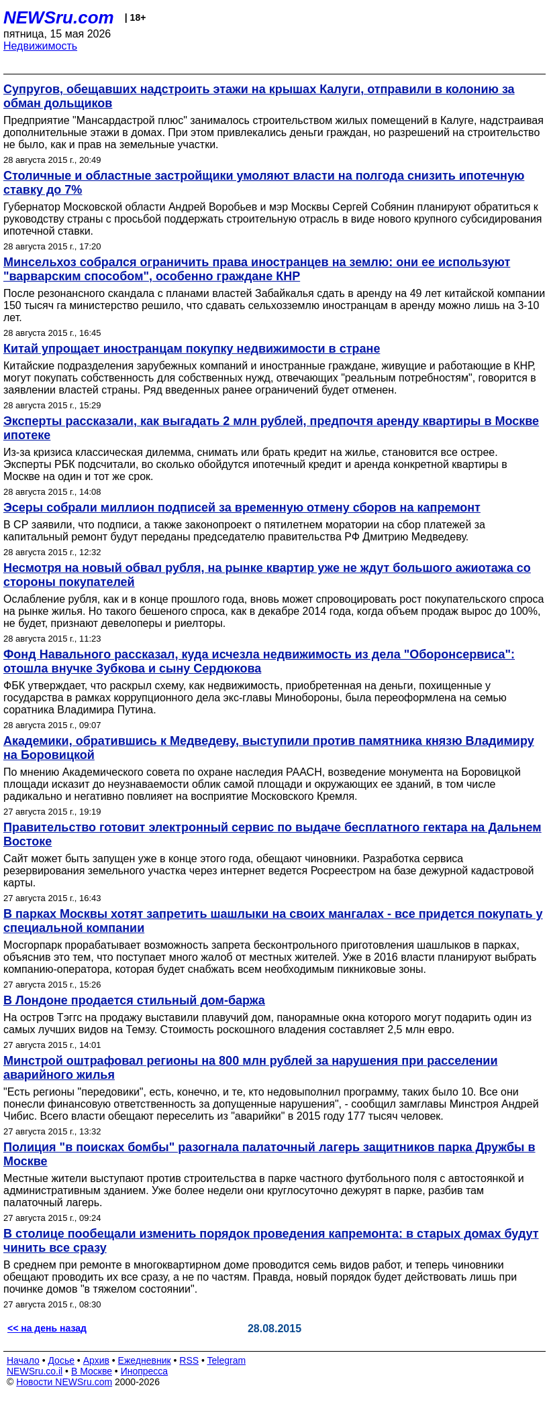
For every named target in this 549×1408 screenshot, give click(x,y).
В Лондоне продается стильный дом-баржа (134, 1000)
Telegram (226, 1360)
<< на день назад (47, 1328)
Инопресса (144, 1371)
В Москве (91, 1371)
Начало (23, 1360)
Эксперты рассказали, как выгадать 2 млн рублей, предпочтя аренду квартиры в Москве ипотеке (271, 428)
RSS (189, 1360)
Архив (96, 1360)
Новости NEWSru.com (64, 1381)
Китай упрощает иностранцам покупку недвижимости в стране (191, 348)
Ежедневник (144, 1360)
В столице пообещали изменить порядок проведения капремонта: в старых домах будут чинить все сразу (271, 1240)
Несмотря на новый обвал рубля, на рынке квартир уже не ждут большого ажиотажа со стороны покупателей (267, 575)
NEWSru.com (58, 17)
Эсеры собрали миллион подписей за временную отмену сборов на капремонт (242, 507)
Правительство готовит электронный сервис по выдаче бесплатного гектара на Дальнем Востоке (272, 834)
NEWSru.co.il (34, 1371)
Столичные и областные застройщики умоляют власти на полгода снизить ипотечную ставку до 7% (263, 182)
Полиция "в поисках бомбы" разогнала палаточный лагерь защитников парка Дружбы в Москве (269, 1154)
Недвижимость (40, 46)
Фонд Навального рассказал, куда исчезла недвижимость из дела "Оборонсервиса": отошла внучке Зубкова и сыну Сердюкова (259, 661)
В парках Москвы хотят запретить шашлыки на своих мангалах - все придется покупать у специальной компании (273, 921)
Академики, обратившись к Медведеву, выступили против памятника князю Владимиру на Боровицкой (268, 748)
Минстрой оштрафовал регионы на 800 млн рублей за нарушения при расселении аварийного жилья (250, 1067)
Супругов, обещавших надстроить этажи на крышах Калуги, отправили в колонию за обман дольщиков (259, 96)
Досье (61, 1360)
